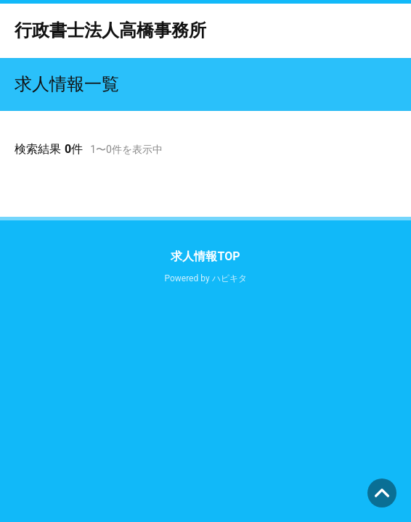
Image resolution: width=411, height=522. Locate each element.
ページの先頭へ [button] (381, 493)
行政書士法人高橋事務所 (110, 30)
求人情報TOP (205, 256)
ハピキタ (229, 278)
